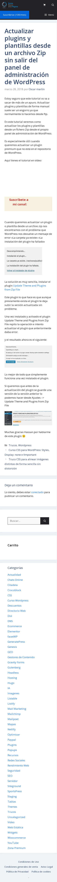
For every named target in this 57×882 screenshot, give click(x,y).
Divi (10, 616)
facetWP (12, 636)
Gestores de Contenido (21, 657)
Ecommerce (15, 626)
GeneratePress (16, 641)
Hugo (11, 683)
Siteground (14, 786)
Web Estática (15, 827)
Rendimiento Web (18, 765)
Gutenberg (14, 667)
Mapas (12, 724)
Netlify (12, 729)
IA (9, 688)
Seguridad (14, 770)
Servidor (13, 781)
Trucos (13, 445)
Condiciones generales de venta (21, 866)
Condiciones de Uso (28, 861)
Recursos (13, 755)
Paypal (12, 739)
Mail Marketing (17, 708)
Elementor (14, 631)
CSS (10, 595)
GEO (10, 652)
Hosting (12, 678)
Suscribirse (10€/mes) (14, 14)
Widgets (12, 832)
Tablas (12, 801)
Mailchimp (14, 714)
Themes (12, 806)
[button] (53, 5)
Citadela (13, 585)
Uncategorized (16, 817)
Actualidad (14, 574)
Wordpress (24, 445)
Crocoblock (14, 590)
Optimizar (14, 734)
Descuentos (14, 605)
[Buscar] (44, 520)
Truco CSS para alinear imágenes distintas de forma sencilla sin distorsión (26, 463)
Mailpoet (13, 719)
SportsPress (15, 791)
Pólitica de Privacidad (17, 871)
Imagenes (13, 693)
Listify (11, 703)
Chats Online (15, 580)
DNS (10, 621)
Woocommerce (17, 837)
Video (11, 822)
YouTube (13, 843)
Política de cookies (41, 871)
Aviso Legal (47, 866)
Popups (12, 750)
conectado (37, 492)
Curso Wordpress (18, 600)
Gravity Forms (16, 662)
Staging (12, 796)
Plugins (12, 745)
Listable (12, 698)
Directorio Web (17, 610)
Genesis (12, 647)
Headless (13, 672)
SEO (10, 775)
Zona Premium (17, 848)
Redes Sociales (16, 760)
